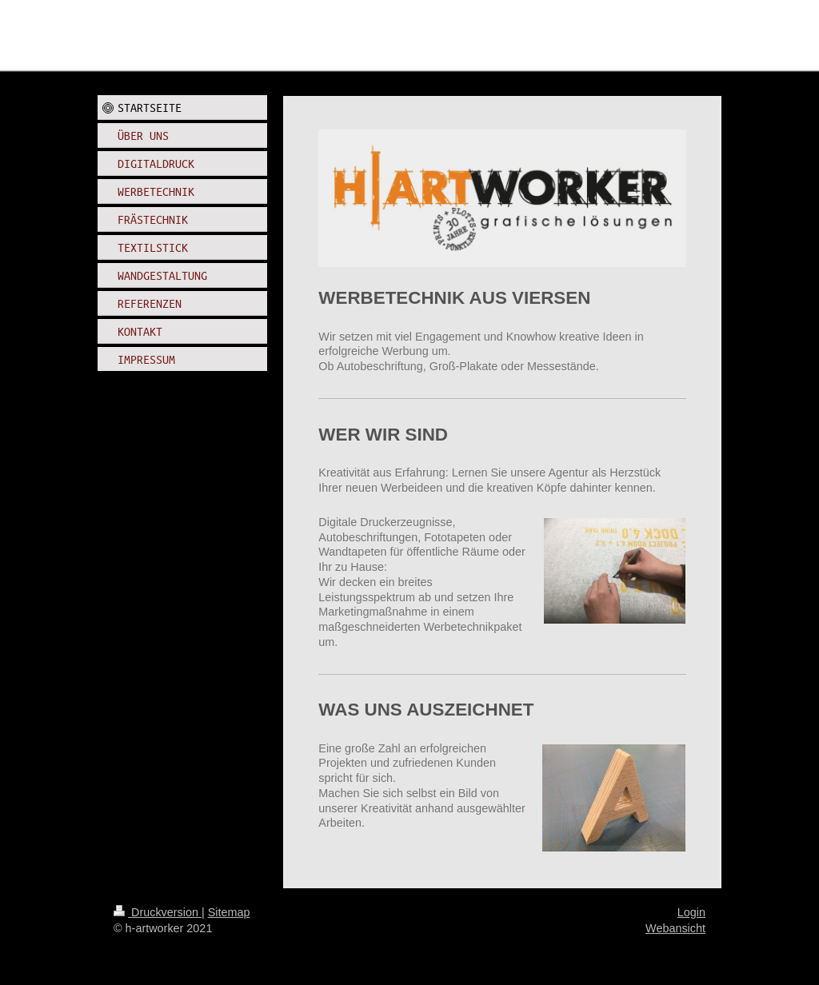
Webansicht (675, 928)
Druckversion (158, 912)
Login (691, 912)
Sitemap (229, 912)
